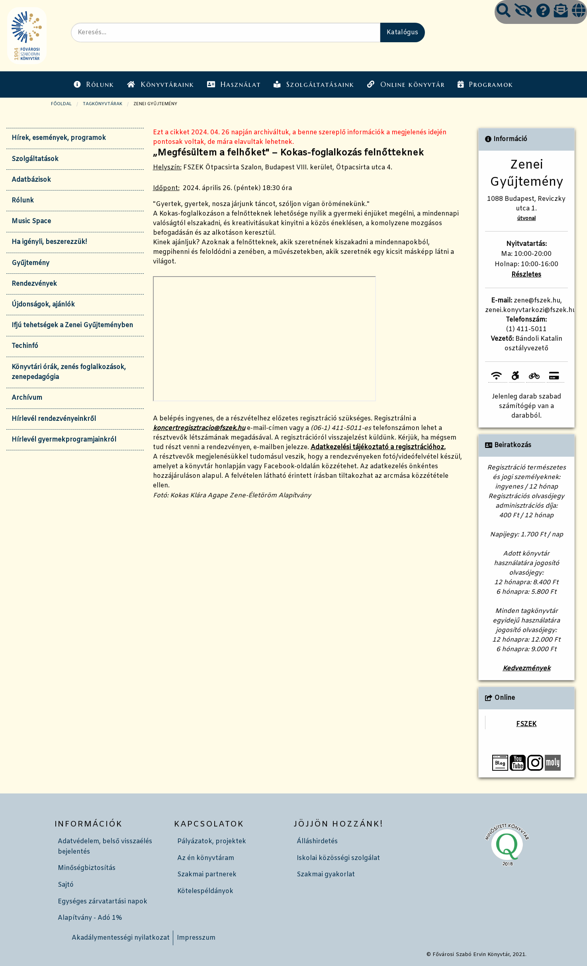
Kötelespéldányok (205, 891)
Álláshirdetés (317, 841)
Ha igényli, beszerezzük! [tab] (49, 242)
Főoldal (61, 104)
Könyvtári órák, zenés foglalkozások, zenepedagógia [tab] (69, 372)
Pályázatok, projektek (211, 841)
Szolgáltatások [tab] (35, 159)
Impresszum (196, 938)
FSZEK (526, 724)
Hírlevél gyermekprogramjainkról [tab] (64, 440)
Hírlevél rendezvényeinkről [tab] (54, 419)
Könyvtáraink (160, 84)
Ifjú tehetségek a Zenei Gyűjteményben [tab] (72, 325)
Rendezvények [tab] (34, 284)
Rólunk (94, 84)
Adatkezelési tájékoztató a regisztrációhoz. (378, 447)
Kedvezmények (526, 668)
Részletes (526, 275)
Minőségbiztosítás (86, 868)
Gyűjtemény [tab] (30, 263)
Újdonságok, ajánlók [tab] (43, 304)
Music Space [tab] (31, 221)
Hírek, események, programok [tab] (59, 138)
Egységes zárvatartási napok (102, 901)
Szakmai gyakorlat (326, 874)
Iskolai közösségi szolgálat (338, 858)
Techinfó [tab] (25, 346)
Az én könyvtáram (205, 858)
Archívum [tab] (27, 398)
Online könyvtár (405, 84)
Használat (234, 84)
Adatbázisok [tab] (31, 180)
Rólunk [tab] (23, 200)
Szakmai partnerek (207, 874)
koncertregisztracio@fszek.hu (199, 428)
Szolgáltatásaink (314, 84)
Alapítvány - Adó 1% (90, 918)
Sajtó (66, 885)
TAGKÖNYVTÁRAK (102, 104)
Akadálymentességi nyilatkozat (121, 938)
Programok (485, 84)
